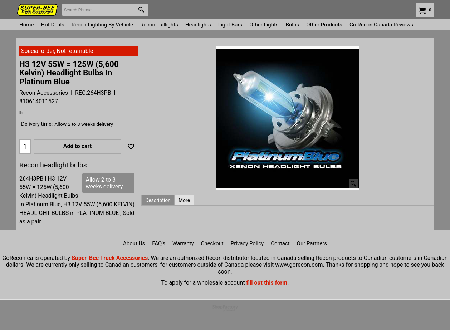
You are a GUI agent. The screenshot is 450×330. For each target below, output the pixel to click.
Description (158, 200)
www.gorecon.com (299, 264)
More (184, 200)
